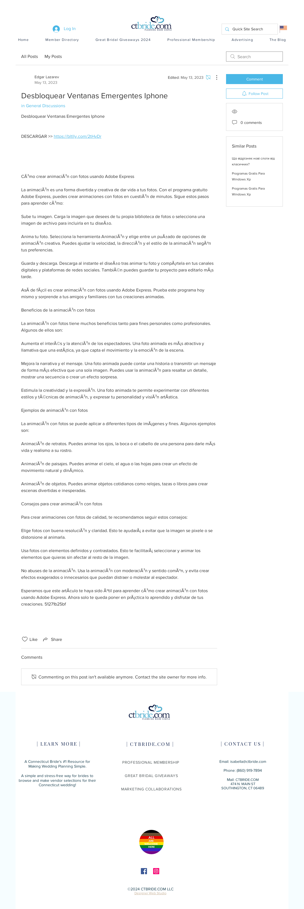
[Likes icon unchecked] (24, 639)
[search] (254, 57)
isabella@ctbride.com (248, 761)
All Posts (29, 56)
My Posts (53, 56)
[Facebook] (144, 871)
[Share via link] (52, 639)
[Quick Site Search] (249, 29)
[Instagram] (156, 871)
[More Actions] (213, 77)
